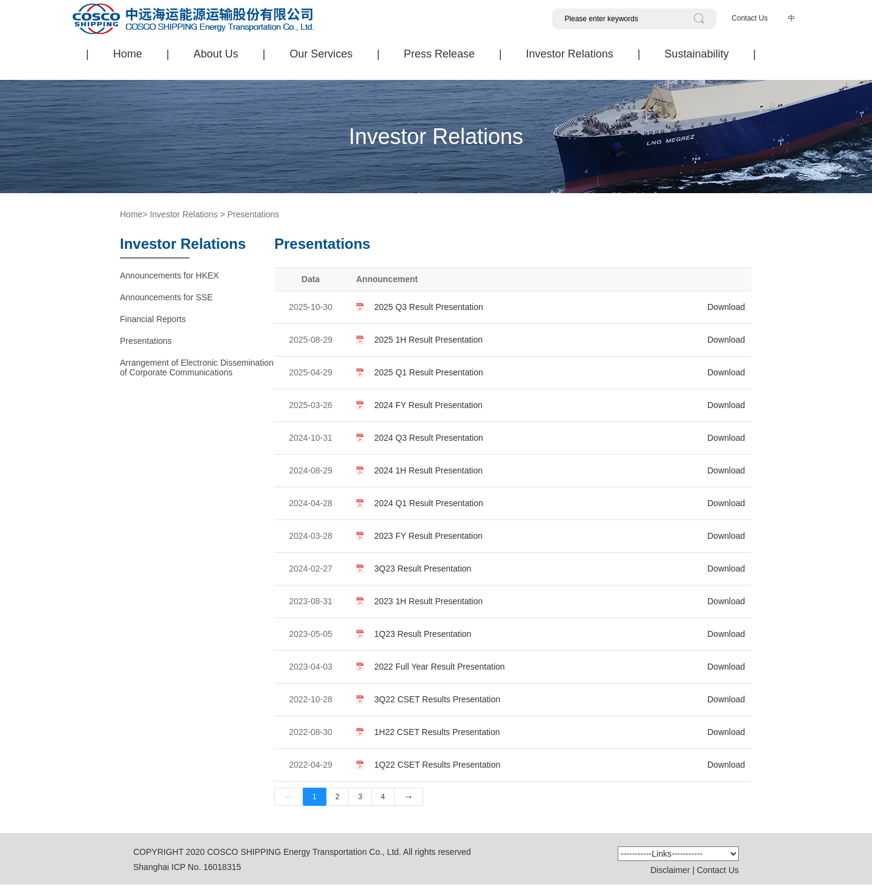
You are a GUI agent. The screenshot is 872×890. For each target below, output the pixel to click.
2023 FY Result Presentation (428, 536)
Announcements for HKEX (169, 275)
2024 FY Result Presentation (428, 405)
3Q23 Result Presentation (422, 568)
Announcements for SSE (166, 297)
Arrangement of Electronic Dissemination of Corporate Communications (197, 367)
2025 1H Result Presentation (428, 339)
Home (127, 54)
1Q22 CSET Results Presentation (437, 765)
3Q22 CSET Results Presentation (437, 699)
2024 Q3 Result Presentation (428, 438)
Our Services (320, 54)
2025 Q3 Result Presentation (428, 307)
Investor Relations (569, 54)
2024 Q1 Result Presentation (428, 503)
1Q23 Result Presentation (422, 634)
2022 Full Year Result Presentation (439, 666)
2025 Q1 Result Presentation (428, 372)
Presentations (253, 214)
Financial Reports (153, 319)
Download (726, 307)
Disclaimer (670, 870)
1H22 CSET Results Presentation (437, 732)
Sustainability (696, 54)
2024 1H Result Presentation (428, 470)
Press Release (439, 54)
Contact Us (749, 18)
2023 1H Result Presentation (428, 601)
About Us (215, 54)
